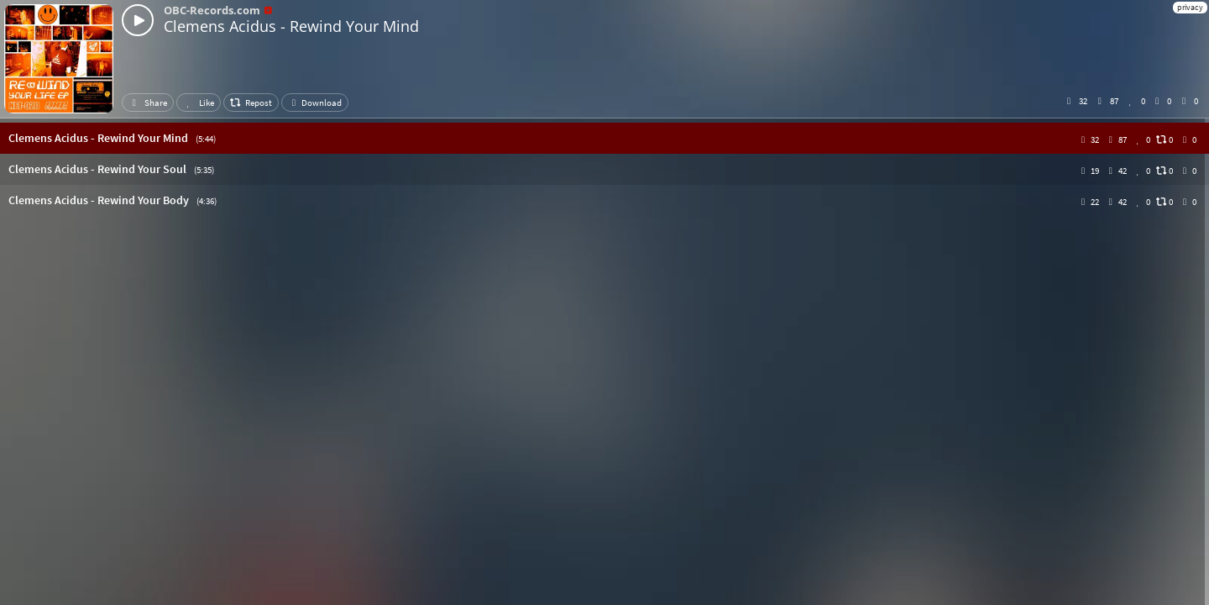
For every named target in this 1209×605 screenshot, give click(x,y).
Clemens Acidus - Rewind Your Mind (291, 26)
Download (315, 102)
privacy (1190, 7)
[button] (604, 138)
